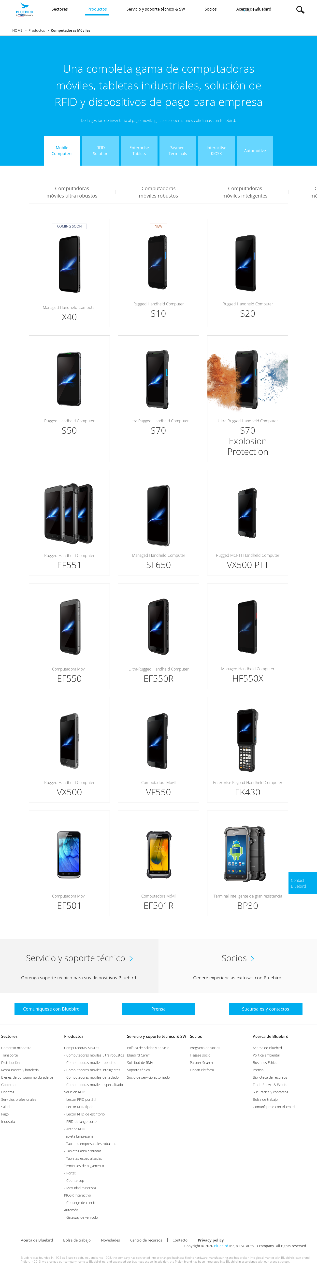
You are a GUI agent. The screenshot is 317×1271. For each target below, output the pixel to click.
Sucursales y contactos (270, 1092)
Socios (196, 1036)
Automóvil (71, 1210)
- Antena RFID (74, 1129)
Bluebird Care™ (138, 1055)
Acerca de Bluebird (270, 1036)
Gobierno (8, 1084)
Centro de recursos (146, 1240)
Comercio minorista (16, 1047)
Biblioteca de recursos (270, 1077)
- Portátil (70, 1173)
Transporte (9, 1055)
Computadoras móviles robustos (158, 192)
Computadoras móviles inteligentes (245, 192)
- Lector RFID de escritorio (84, 1114)
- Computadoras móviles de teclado (91, 1077)
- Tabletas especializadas (83, 1158)
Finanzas (7, 1092)
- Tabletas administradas (82, 1151)
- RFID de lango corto (80, 1121)
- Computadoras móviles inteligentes (92, 1070)
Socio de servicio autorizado (148, 1077)
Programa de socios (205, 1047)
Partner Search (201, 1062)
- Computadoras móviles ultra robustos (94, 1055)
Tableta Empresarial (79, 1136)
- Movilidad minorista (80, 1187)
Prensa (258, 1070)
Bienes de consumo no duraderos (27, 1077)
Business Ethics (265, 1062)
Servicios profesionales (18, 1099)
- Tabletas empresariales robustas (90, 1143)
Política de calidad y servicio (148, 1047)
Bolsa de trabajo (265, 1099)
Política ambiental (266, 1055)
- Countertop (74, 1180)
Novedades (110, 1240)
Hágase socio (200, 1055)
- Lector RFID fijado (78, 1106)
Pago (5, 1114)
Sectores (9, 1036)
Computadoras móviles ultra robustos (72, 192)
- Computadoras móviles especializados (94, 1084)
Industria (8, 1121)
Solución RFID (74, 1092)
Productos (37, 30)
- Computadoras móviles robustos (90, 1062)
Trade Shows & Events (270, 1084)
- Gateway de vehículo (81, 1217)
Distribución (10, 1062)
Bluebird (221, 1245)
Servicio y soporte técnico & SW (156, 1036)
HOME (17, 30)
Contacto (180, 1240)
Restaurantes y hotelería (20, 1070)
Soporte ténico (138, 1070)
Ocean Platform (202, 1070)
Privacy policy (211, 1240)
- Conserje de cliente (80, 1202)
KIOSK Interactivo (77, 1195)
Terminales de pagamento (84, 1165)
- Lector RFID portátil (80, 1099)
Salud (5, 1106)
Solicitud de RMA (140, 1062)
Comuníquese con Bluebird (274, 1106)
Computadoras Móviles (81, 1047)
